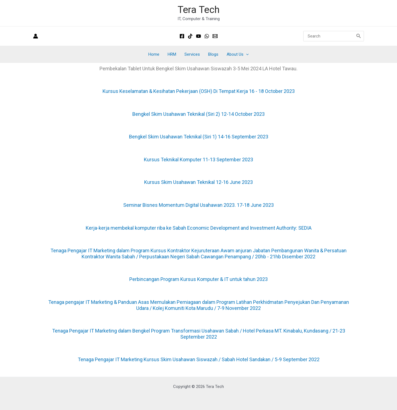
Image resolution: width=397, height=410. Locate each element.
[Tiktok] (190, 36)
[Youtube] (198, 36)
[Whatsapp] (206, 36)
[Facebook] (181, 36)
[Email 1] (215, 36)
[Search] (358, 36)
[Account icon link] (35, 36)
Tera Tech (198, 9)
